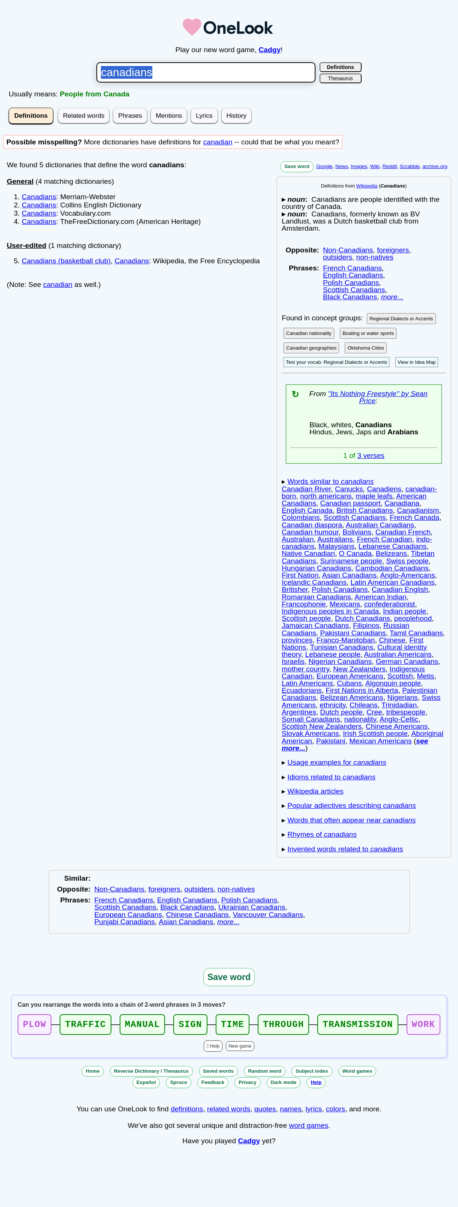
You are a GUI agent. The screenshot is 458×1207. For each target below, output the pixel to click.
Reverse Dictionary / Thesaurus (151, 1073)
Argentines (299, 712)
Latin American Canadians (392, 582)
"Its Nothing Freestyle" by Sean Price (377, 397)
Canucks (349, 489)
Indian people (404, 611)
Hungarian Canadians (316, 568)
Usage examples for (336, 762)
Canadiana (401, 503)
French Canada (414, 517)
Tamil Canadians (416, 633)
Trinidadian (399, 705)
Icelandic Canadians (314, 582)
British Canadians (364, 510)
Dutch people (341, 712)
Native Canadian (308, 553)
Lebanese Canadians (392, 546)
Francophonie (304, 604)
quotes (265, 1111)
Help (214, 1048)
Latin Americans (307, 683)
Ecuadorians (302, 690)
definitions (187, 1111)
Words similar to (330, 481)
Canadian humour (310, 532)
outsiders (337, 257)
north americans (326, 496)
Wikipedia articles (315, 791)
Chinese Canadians (197, 915)
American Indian (380, 597)
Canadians (39, 197)
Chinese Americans (397, 726)
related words (228, 1111)
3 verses (370, 455)
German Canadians (407, 661)
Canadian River (306, 489)
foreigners (393, 250)
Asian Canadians (349, 575)
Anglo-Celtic (399, 719)
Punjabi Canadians (125, 922)
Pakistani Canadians (353, 633)
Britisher (295, 589)
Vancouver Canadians (268, 915)
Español (146, 1084)
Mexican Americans (380, 741)
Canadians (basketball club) (66, 261)
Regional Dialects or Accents (401, 318)
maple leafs (374, 496)
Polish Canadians (351, 283)
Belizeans (391, 553)
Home (93, 1073)
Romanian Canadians (316, 597)
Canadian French (403, 532)
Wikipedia (366, 186)
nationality (360, 719)
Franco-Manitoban (346, 640)
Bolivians (356, 532)
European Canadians (128, 915)
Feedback (213, 1084)
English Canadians (353, 275)
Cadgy (269, 50)
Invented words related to (345, 849)
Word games (357, 1073)
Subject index (312, 1073)
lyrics (313, 1111)
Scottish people (306, 618)
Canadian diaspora (312, 525)
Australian (298, 539)
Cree (374, 712)
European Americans (350, 676)
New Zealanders (359, 669)
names (291, 1111)
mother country (305, 669)
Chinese (392, 640)
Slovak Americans (310, 733)
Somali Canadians (311, 719)
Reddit (390, 166)
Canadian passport (350, 503)
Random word (264, 1073)
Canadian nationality (309, 333)
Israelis (293, 661)
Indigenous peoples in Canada (330, 611)
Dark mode (284, 1084)
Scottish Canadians (354, 290)
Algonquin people (393, 683)
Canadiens (384, 489)
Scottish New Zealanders (322, 726)
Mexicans (345, 604)
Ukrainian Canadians (251, 907)
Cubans (349, 683)
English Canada (307, 510)
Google (324, 166)
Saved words (218, 1073)
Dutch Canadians (362, 618)
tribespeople (405, 712)
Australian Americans (397, 654)
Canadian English (400, 589)
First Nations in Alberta (362, 690)
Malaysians (336, 546)
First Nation (300, 575)
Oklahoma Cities (365, 348)
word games (309, 1128)
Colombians (301, 517)
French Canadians (352, 268)
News (341, 166)
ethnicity (332, 705)
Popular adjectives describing (351, 805)
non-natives (374, 257)
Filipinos (366, 625)
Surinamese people (351, 561)
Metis (425, 676)
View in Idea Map (417, 362)
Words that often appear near (351, 820)
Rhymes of (322, 834)
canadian (218, 142)
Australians (335, 539)
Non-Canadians (348, 250)
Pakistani (330, 741)
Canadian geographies (311, 348)
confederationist (389, 604)
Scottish (400, 676)
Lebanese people (332, 654)
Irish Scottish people (375, 733)
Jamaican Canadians (315, 625)
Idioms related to (331, 777)
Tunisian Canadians (341, 647)
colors (335, 1111)
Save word (296, 166)
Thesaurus (340, 78)
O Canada (355, 553)
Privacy (247, 1084)
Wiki (375, 166)
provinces (297, 640)
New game (239, 1048)
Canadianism (418, 510)
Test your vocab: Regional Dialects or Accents (336, 362)
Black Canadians (350, 297)
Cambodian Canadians (391, 568)
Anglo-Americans (407, 575)
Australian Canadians (380, 525)
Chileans (364, 705)
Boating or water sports (368, 333)
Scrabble (410, 166)
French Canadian (384, 539)
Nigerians (402, 697)
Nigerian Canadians (340, 661)
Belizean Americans (351, 697)
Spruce (178, 1084)
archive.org (434, 166)
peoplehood (413, 618)
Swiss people (407, 561)
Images (359, 166)
